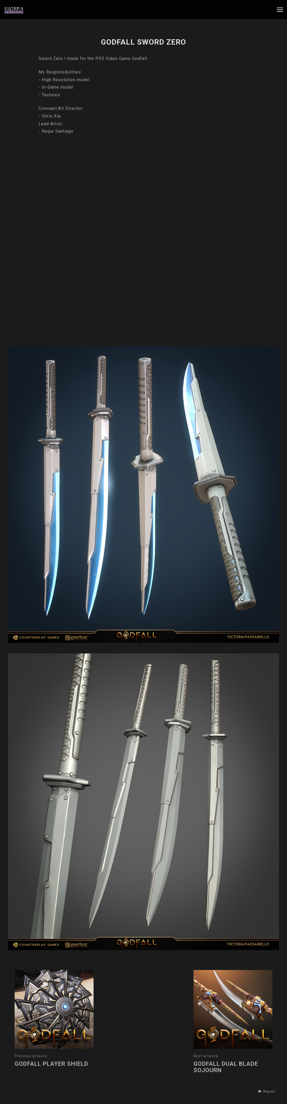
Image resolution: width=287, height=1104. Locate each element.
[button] (266, 1091)
